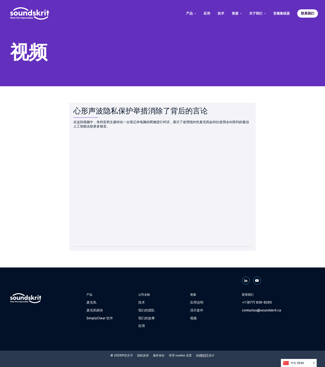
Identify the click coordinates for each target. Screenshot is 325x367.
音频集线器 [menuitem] (281, 13)
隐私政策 (143, 355)
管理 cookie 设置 (180, 355)
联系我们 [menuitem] (307, 13)
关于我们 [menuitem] (257, 13)
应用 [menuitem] (207, 13)
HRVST (204, 355)
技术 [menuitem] (221, 13)
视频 (193, 318)
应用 (141, 326)
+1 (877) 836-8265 (257, 302)
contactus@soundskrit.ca (261, 310)
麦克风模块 (94, 310)
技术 (141, 302)
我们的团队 (146, 310)
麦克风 (91, 302)
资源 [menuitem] (237, 13)
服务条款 (159, 355)
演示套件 (196, 310)
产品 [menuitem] (191, 13)
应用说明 (196, 302)
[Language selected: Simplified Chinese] (299, 363)
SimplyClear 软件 (99, 318)
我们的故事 (146, 318)
